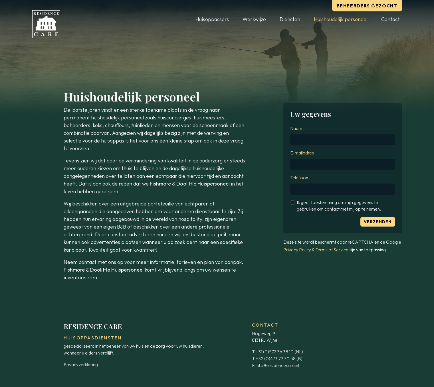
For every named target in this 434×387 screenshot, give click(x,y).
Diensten (290, 19)
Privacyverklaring (81, 364)
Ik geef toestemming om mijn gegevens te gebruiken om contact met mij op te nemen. (339, 205)
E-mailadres (302, 153)
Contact (390, 19)
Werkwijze (254, 19)
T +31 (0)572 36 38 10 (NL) (277, 352)
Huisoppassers (212, 19)
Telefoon (299, 177)
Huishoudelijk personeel (341, 19)
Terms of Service (331, 249)
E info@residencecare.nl (275, 365)
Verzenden (378, 221)
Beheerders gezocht (367, 6)
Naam (296, 128)
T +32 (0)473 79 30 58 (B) (277, 358)
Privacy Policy (297, 249)
